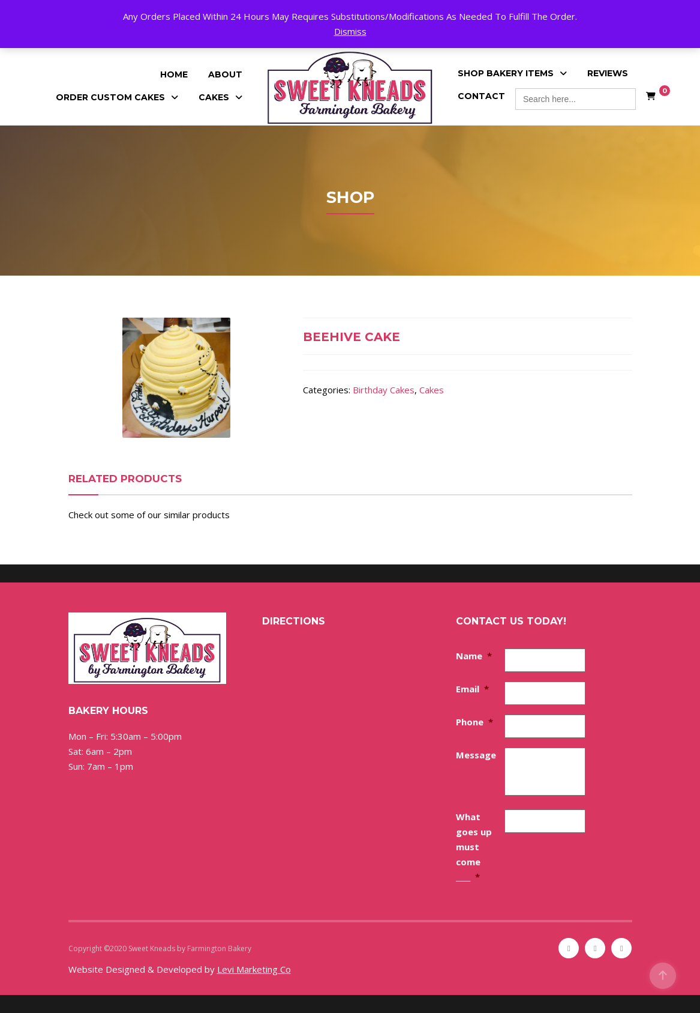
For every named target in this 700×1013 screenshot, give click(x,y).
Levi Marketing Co (254, 969)
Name (474, 656)
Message (476, 755)
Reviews (607, 73)
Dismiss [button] (350, 31)
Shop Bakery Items (506, 73)
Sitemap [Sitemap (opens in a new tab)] (267, 948)
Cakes (214, 97)
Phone (474, 722)
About (225, 74)
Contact (481, 96)
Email (472, 689)
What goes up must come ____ (474, 847)
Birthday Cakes (383, 390)
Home (174, 74)
